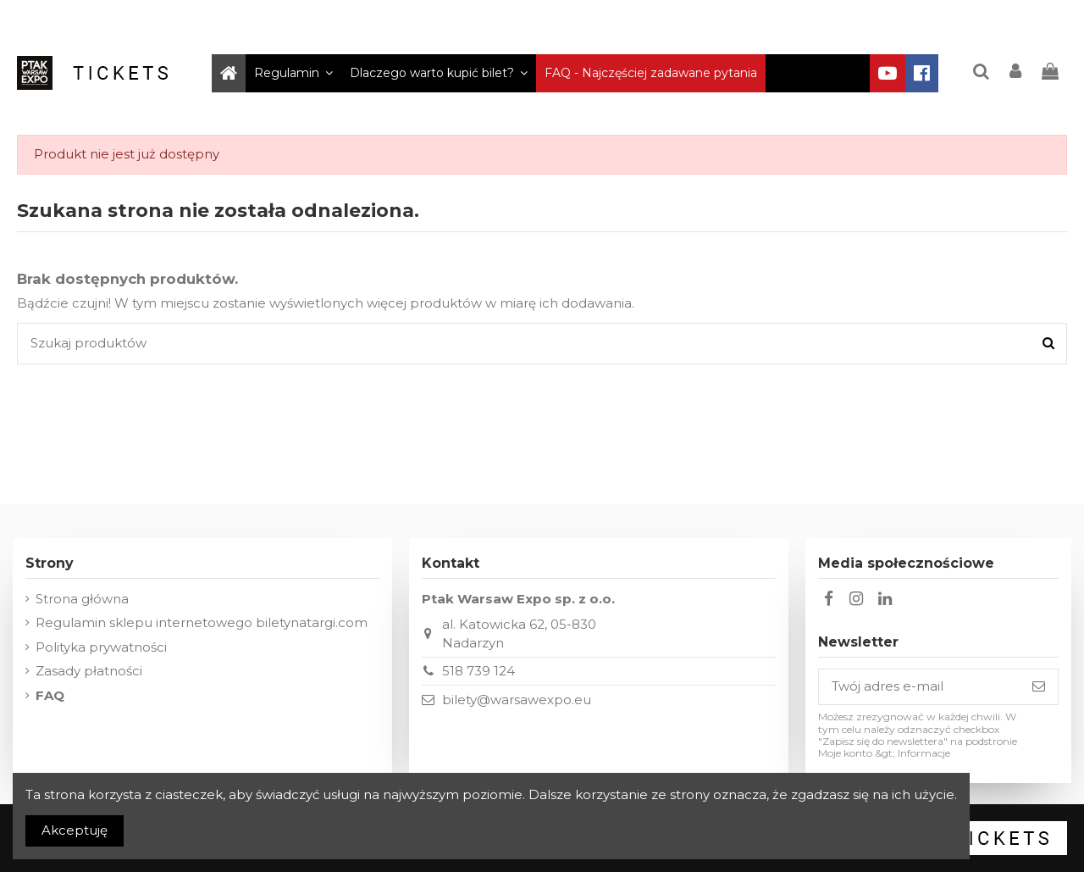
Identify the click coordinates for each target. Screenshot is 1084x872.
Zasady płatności (89, 671)
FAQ (50, 695)
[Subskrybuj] (1039, 686)
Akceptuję (74, 830)
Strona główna (82, 599)
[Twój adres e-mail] (919, 686)
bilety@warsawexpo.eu (516, 699)
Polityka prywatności (101, 647)
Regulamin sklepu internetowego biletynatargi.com (202, 622)
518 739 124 (478, 671)
